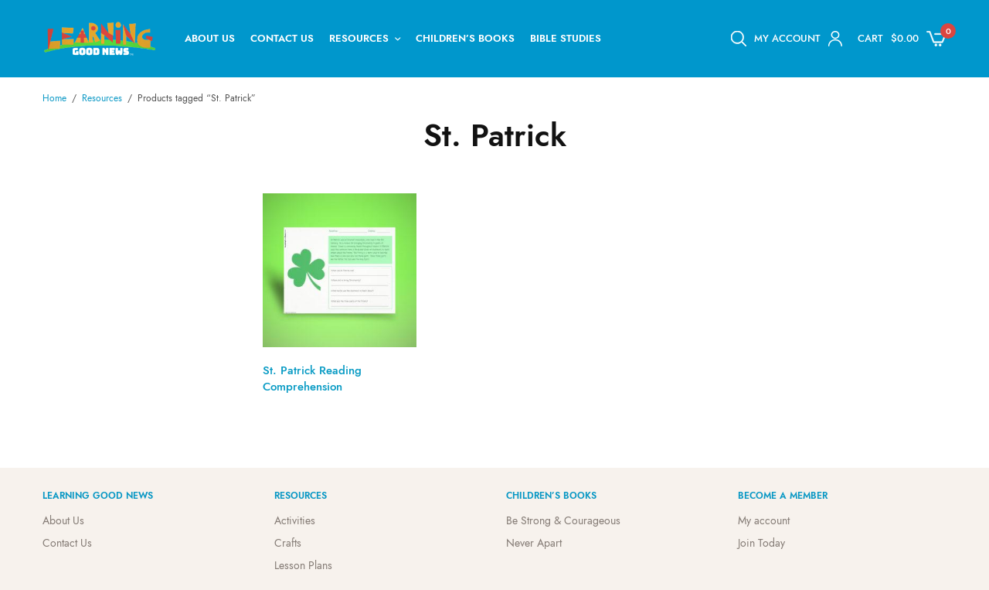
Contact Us (282, 38)
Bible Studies (565, 38)
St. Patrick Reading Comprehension (312, 378)
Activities (294, 520)
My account (764, 520)
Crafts (287, 543)
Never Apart (534, 543)
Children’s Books (465, 38)
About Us (210, 38)
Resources (359, 38)
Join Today (761, 543)
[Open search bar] (738, 38)
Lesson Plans (303, 564)
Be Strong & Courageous (563, 520)
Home (54, 98)
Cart (870, 38)
